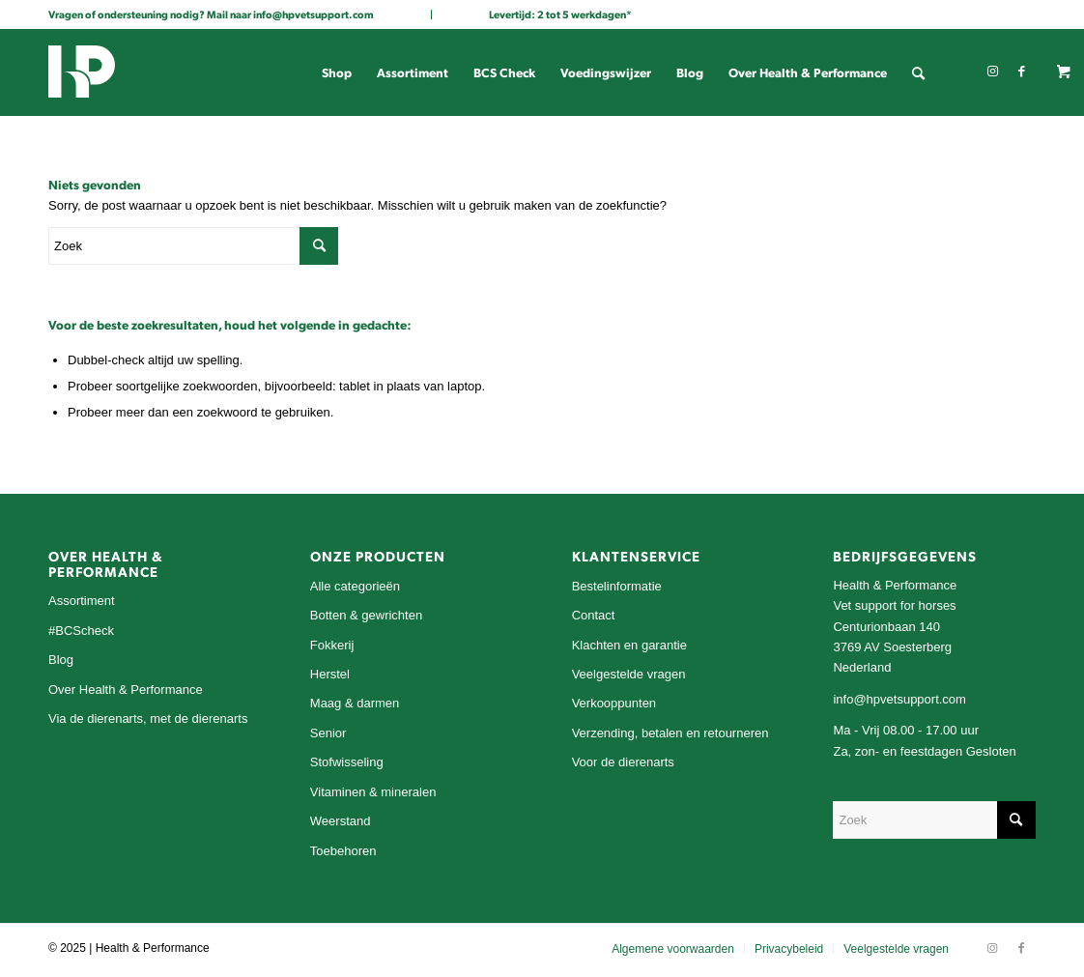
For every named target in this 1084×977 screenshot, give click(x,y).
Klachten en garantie (629, 645)
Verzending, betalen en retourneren (670, 733)
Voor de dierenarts (623, 762)
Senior (328, 733)
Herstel (330, 674)
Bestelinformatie (617, 586)
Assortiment (81, 600)
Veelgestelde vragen (629, 674)
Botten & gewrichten (366, 615)
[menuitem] (336, 72)
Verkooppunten (614, 703)
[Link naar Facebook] (1021, 71)
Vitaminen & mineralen (373, 792)
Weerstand (340, 821)
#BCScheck (81, 630)
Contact (593, 615)
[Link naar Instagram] (992, 71)
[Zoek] (918, 72)
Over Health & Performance (125, 689)
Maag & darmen (355, 703)
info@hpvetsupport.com (313, 14)
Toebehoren (343, 851)
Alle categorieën (355, 586)
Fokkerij (332, 645)
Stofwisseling (347, 762)
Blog (60, 659)
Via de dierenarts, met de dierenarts (147, 718)
